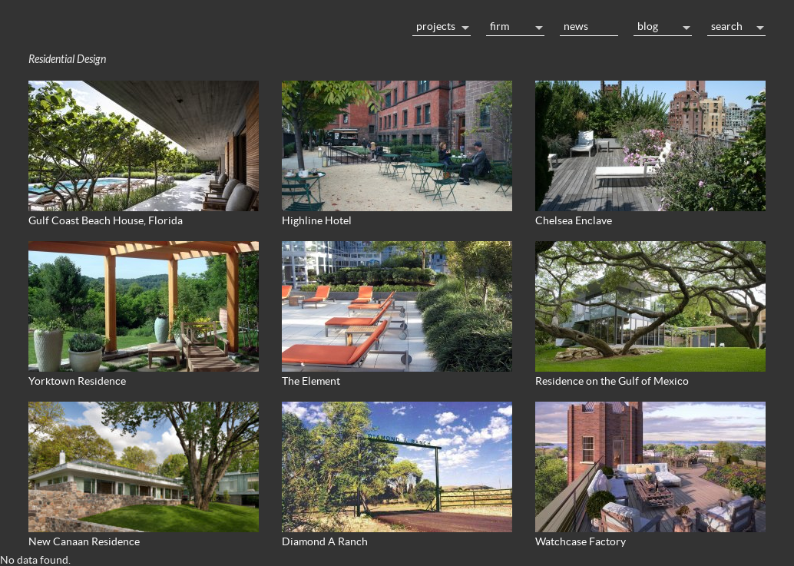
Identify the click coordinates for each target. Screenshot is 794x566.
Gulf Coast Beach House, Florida (105, 220)
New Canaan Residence (84, 541)
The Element (311, 381)
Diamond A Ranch (325, 541)
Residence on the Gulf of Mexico (612, 381)
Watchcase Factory (580, 541)
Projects (435, 26)
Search (727, 26)
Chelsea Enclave (573, 220)
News (576, 26)
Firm (499, 26)
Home (212, 24)
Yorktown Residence (77, 381)
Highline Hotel (317, 220)
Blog (647, 26)
